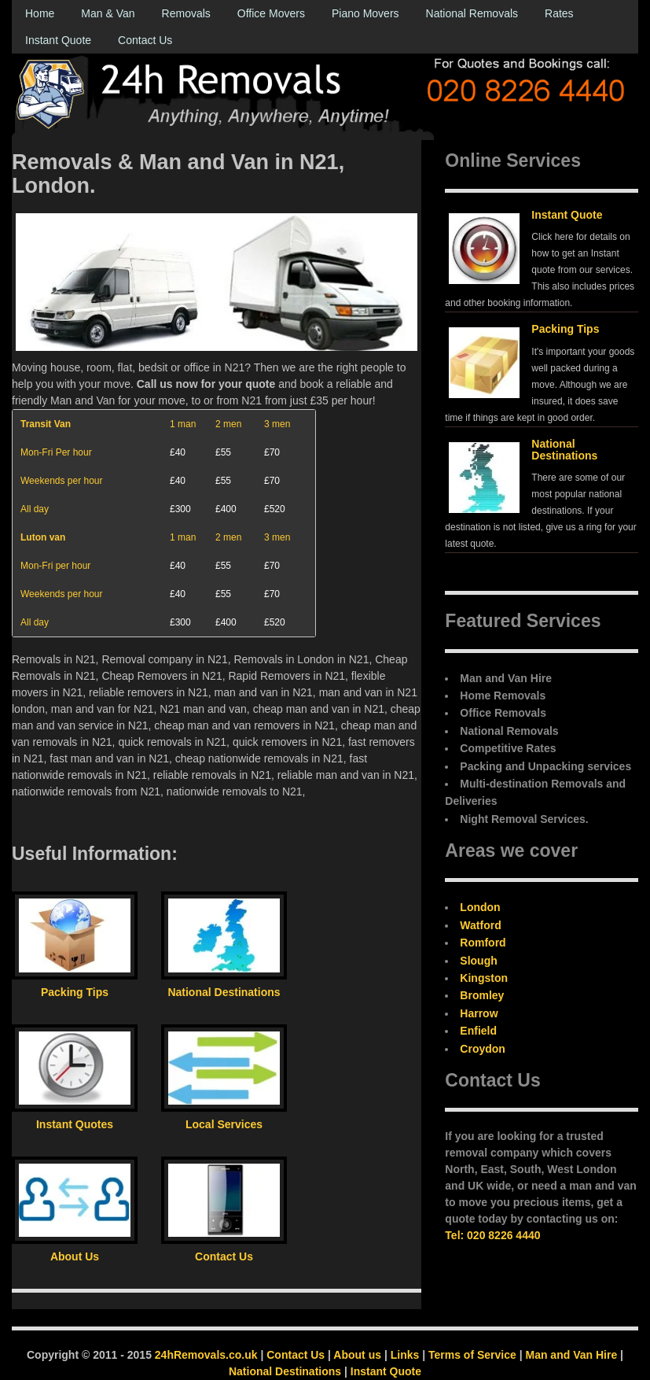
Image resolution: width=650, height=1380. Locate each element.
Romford (482, 942)
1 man (183, 424)
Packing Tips (565, 329)
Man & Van (107, 13)
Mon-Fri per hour (55, 565)
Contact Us (145, 40)
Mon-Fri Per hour (56, 452)
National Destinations (564, 449)
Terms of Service (472, 1355)
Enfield (478, 1030)
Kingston (484, 978)
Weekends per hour (61, 480)
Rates (559, 13)
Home (39, 13)
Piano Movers (365, 13)
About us (357, 1355)
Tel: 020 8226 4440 (492, 1235)
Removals (186, 13)
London (480, 907)
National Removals (472, 13)
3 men (277, 424)
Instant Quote (58, 40)
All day (34, 509)
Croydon (482, 1048)
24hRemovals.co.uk (206, 1355)
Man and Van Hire (571, 1355)
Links (405, 1355)
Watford (480, 925)
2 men (228, 424)
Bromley (482, 995)
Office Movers (271, 13)
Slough (478, 960)
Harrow (479, 1013)
